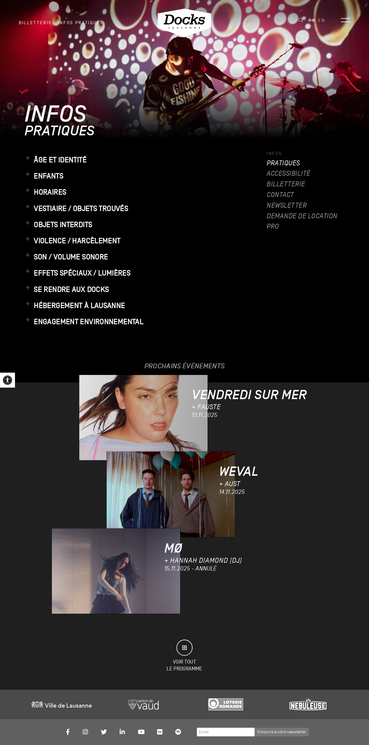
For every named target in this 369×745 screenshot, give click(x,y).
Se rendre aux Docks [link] (67, 289)
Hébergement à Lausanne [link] (75, 305)
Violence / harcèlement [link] (73, 240)
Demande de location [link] (302, 216)
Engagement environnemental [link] (84, 321)
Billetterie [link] (35, 22)
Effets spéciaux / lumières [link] (77, 273)
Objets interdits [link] (58, 224)
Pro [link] (273, 226)
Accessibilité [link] (288, 173)
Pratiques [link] (283, 163)
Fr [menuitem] (312, 20)
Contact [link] (280, 195)
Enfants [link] (44, 176)
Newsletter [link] (287, 205)
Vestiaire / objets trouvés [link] (76, 208)
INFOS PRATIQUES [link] (80, 22)
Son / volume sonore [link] (66, 257)
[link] (7, 380)
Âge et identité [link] (55, 160)
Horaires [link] (45, 192)
